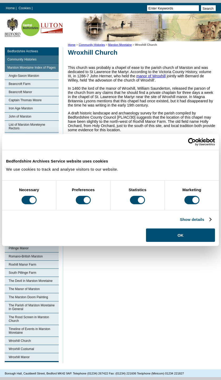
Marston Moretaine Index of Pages (31, 67)
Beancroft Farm (20, 84)
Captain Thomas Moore (25, 100)
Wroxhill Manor (19, 357)
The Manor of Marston (24, 289)
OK (181, 235)
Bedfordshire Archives (22, 51)
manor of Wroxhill (151, 76)
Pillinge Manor (19, 248)
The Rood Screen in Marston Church (29, 319)
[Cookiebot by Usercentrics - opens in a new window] (192, 142)
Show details (192, 219)
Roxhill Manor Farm (22, 264)
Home (10, 8)
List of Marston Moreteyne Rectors (27, 126)
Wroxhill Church (20, 341)
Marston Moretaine (120, 44)
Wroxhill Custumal (21, 349)
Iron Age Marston (21, 108)
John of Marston (20, 116)
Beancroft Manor (20, 92)
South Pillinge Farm (22, 273)
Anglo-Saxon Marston (24, 76)
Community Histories (92, 44)
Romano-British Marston (26, 256)
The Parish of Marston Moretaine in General (32, 307)
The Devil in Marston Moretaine (31, 281)
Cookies (25, 8)
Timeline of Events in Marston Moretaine (29, 331)
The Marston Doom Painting (28, 297)
